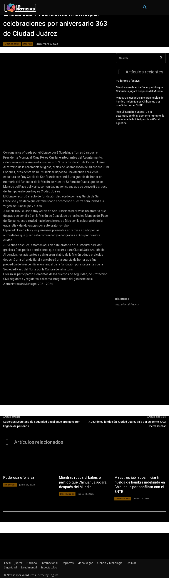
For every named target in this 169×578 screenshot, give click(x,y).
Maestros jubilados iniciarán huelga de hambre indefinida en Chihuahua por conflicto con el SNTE (139, 100)
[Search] (161, 58)
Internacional (50, 562)
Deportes (10, 483)
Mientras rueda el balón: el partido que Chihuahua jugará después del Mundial (139, 89)
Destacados (12, 44)
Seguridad (10, 566)
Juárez (27, 44)
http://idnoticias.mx (127, 304)
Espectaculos (49, 566)
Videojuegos (85, 562)
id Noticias (122, 299)
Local (7, 562)
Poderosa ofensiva (128, 80)
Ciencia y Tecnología (109, 562)
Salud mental (29, 566)
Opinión (132, 562)
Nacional (32, 562)
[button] (145, 7)
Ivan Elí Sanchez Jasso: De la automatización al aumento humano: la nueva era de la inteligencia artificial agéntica (140, 116)
